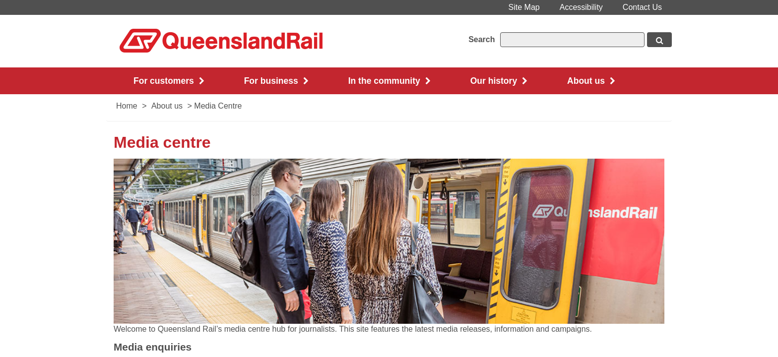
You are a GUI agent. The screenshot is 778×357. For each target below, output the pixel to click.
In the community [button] (389, 81)
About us (167, 106)
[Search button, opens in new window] (659, 39)
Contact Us (642, 7)
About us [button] (591, 81)
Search (481, 39)
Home (126, 106)
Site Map (524, 7)
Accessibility (581, 7)
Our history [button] (498, 81)
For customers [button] (168, 81)
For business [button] (276, 81)
